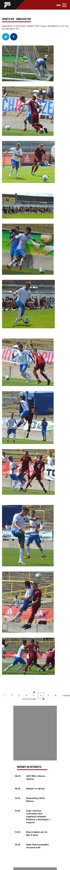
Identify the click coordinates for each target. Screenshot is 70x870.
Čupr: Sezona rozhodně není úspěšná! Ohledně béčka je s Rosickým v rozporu (38, 816)
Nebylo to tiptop (35, 788)
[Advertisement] (35, 733)
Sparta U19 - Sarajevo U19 (16, 19)
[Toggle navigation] (61, 5)
